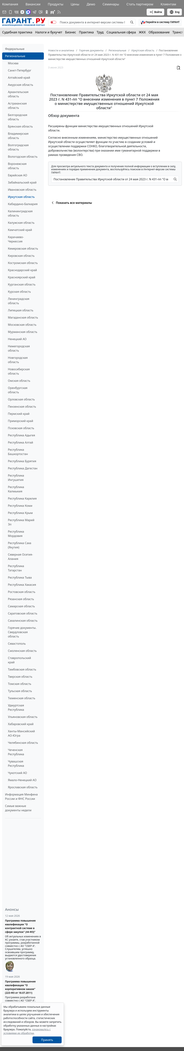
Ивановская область (22, 190)
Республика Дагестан (22, 468)
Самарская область (21, 606)
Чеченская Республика (16, 752)
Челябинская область (23, 743)
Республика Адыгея (21, 435)
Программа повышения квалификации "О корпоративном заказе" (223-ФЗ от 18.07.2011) (20, 987)
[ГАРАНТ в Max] (28, 12)
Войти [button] (155, 12)
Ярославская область (22, 787)
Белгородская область (17, 117)
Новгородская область (18, 360)
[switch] (53, 22)
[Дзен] (22, 12)
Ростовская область (21, 592)
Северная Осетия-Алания (20, 557)
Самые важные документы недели (18, 808)
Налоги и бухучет (48, 32)
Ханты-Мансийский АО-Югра (21, 733)
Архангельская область (18, 94)
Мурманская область (22, 332)
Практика (86, 32)
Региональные (15, 56)
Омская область (19, 381)
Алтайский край (19, 78)
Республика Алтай (20, 442)
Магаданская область (23, 317)
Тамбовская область (22, 669)
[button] (160, 22)
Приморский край (20, 421)
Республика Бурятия (22, 461)
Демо (91, 4)
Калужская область (21, 223)
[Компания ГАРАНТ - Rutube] (53, 12)
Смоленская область (22, 651)
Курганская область (21, 284)
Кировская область (21, 256)
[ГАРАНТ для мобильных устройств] (10, 12)
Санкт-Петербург (19, 70)
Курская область (19, 292)
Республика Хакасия (22, 585)
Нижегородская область (19, 348)
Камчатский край (20, 230)
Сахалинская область (22, 621)
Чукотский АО (17, 773)
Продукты (55, 4)
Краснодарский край (22, 270)
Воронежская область (17, 166)
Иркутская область (21, 197)
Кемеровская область (23, 248)
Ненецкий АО (17, 339)
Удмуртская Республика (16, 707)
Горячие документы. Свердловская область (22, 632)
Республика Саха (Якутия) (19, 545)
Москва (13, 63)
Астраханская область (17, 105)
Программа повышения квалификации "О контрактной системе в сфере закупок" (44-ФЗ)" (20, 926)
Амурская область (20, 85)
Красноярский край (21, 277)
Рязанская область (21, 599)
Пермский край (18, 414)
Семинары (111, 4)
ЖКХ (142, 32)
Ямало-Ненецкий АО (22, 780)
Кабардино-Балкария (23, 204)
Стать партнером (139, 4)
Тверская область (20, 677)
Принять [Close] (47, 1040)
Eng (174, 12)
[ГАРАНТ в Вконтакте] (16, 12)
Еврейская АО (17, 175)
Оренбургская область (17, 390)
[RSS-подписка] (59, 12)
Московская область (22, 325)
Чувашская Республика (16, 763)
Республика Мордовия (16, 534)
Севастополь (17, 644)
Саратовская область (22, 613)
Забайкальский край (22, 182)
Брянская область (20, 126)
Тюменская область (21, 698)
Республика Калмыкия (16, 489)
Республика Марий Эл (21, 522)
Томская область (19, 684)
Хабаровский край (20, 724)
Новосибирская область (19, 371)
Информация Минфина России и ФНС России (21, 796)
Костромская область (23, 263)
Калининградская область (20, 213)
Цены (75, 4)
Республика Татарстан (16, 568)
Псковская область (21, 428)
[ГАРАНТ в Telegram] (34, 12)
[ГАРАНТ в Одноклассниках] (47, 12)
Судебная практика (17, 32)
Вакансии (33, 4)
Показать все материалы (71, 203)
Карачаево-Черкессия (16, 239)
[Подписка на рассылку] (4, 12)
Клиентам (168, 4)
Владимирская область (18, 136)
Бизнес (70, 32)
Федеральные (14, 49)
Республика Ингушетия (16, 478)
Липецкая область (20, 310)
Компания (10, 4)
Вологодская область (22, 157)
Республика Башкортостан (18, 452)
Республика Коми (20, 506)
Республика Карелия (22, 498)
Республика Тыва (20, 577)
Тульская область (20, 691)
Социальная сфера (121, 32)
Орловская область (21, 399)
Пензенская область (22, 407)
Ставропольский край (19, 660)
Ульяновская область (22, 717)
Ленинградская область (18, 301)
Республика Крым (20, 513)
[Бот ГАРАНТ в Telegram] (40, 12)
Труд (100, 32)
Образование (159, 32)
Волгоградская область (18, 147)
